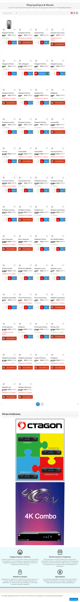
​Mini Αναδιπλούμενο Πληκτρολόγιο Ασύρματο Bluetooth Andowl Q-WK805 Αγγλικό (57, 239)
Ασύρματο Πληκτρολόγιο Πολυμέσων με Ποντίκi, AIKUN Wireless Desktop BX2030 (23, 327)
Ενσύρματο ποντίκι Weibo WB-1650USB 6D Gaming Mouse (8, 122)
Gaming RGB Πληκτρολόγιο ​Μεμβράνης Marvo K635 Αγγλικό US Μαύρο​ (56, 122)
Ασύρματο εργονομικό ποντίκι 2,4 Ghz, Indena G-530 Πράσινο (58, 210)
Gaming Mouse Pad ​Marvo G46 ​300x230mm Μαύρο (24, 181)
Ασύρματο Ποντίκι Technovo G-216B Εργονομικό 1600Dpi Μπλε (41, 122)
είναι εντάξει (73, 599)
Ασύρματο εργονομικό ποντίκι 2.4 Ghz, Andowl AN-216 (25, 358)
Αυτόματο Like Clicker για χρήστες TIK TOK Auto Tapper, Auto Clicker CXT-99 (58, 33)
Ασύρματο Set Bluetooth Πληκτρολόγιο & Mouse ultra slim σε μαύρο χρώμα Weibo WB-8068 (8, 387)
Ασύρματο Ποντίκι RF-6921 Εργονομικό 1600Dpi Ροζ (25, 93)
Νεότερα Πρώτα (8, 13)
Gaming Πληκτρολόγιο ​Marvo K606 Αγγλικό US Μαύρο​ (9, 151)
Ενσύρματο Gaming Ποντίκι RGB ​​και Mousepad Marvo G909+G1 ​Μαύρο (24, 210)
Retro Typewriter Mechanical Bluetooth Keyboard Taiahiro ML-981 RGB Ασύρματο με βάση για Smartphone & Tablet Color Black (9, 239)
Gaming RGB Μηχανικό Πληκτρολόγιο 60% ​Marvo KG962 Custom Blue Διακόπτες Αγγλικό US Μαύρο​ (25, 151)
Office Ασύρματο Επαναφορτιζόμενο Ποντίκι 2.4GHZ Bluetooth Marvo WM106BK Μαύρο (24, 64)
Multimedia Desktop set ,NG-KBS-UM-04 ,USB (40, 327)
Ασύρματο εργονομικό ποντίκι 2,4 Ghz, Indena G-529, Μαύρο (9, 358)
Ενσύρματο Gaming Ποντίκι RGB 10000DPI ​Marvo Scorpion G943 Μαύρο (57, 181)
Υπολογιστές (34, 7)
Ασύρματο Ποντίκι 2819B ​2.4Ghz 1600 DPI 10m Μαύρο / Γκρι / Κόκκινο (41, 64)
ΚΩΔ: (9, 35)
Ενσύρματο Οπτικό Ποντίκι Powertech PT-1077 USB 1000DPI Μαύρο (24, 33)
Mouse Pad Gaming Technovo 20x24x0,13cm (40, 297)
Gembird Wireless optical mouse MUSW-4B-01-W (41, 358)
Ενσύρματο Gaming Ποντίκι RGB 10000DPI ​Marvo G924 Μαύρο (40, 181)
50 (17, 13)
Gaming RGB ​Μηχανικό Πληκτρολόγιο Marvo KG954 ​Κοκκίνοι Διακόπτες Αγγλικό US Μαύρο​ (41, 151)
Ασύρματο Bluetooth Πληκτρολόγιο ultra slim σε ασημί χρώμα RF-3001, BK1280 (24, 387)
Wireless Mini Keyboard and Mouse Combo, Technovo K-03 (57, 327)
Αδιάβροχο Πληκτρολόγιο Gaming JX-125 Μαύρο (55, 93)
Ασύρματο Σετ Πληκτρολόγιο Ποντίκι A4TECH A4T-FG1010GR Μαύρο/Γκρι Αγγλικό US (41, 210)
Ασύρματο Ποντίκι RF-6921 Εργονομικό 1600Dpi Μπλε (8, 93)
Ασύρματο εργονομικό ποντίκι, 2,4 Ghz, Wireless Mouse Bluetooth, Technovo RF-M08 (9, 297)
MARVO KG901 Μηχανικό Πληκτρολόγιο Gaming (7, 268)
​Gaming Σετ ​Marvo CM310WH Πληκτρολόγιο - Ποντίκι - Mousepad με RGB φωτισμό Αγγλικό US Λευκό (8, 181)
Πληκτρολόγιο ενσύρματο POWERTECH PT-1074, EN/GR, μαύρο (40, 33)
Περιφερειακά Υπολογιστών (48, 7)
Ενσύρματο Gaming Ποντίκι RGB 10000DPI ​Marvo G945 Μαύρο (8, 210)
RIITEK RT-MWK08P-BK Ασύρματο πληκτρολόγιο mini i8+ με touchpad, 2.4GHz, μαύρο (25, 268)
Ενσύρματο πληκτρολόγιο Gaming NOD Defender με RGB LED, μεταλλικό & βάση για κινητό (58, 358)
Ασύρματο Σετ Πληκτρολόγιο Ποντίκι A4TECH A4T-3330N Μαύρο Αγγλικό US (41, 93)
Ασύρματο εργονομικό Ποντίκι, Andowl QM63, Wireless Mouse (58, 297)
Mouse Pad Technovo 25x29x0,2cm (25, 297)
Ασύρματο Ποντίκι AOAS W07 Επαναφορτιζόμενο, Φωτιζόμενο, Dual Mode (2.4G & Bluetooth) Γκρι (8, 33)
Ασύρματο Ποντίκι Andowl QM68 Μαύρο (40, 239)
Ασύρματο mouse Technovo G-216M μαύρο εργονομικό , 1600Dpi (40, 268)
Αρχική (11, 7)
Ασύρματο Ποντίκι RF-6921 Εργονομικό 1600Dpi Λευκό (8, 64)
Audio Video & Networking (22, 7)
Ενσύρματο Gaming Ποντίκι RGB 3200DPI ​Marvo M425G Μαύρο (25, 122)
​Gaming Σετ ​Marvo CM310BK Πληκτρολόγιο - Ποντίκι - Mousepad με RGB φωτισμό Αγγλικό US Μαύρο (57, 151)
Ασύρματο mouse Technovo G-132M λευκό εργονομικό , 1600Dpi (57, 268)
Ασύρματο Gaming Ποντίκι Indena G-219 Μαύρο (57, 64)
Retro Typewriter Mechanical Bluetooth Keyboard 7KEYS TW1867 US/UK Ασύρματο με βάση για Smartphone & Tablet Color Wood (25, 239)
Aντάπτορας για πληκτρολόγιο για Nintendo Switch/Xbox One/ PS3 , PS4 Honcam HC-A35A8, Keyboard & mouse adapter (9, 327)
